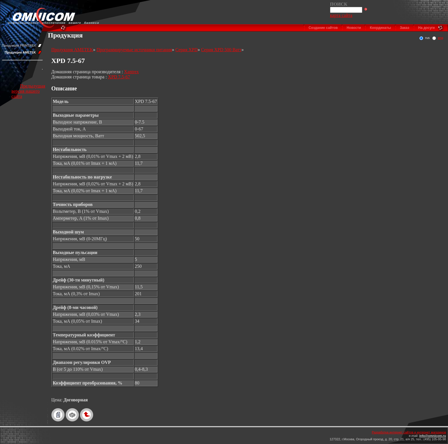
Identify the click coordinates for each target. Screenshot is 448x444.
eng (440, 37)
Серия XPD (186, 49)
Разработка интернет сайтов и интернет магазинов (409, 432)
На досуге (426, 28)
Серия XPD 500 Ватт (221, 49)
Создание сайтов (323, 28)
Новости (354, 28)
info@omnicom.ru (432, 435)
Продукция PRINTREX (19, 45)
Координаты (380, 28)
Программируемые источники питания (134, 49)
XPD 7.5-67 (119, 76)
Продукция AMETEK (20, 52)
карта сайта (341, 15)
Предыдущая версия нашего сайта (28, 91)
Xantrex (131, 71)
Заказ (404, 28)
